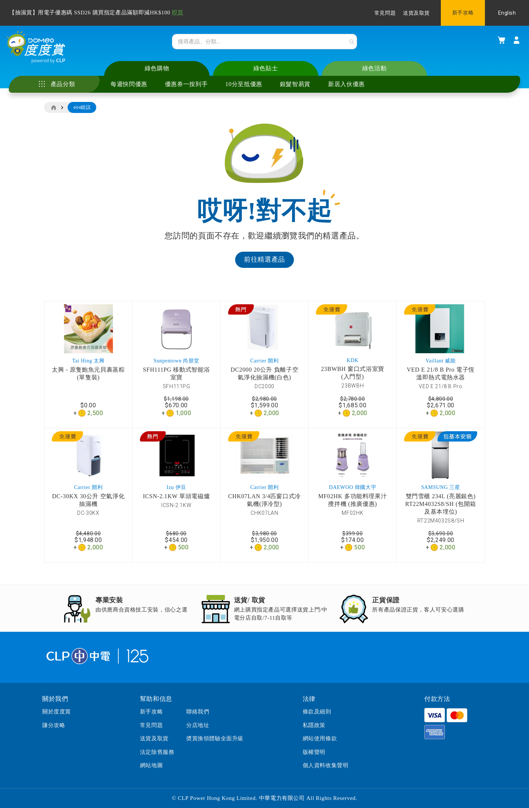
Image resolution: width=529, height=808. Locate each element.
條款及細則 (317, 712)
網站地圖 (151, 765)
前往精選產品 (264, 265)
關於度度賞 (56, 712)
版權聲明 (314, 752)
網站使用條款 (320, 738)
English (507, 13)
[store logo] (42, 52)
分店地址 (197, 725)
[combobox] (264, 44)
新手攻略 (463, 12)
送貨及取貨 (416, 13)
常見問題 (385, 13)
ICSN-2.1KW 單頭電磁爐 (176, 502)
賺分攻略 (53, 725)
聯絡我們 (197, 712)
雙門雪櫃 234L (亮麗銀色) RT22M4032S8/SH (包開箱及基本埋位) (440, 510)
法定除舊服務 (157, 752)
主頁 (53, 114)
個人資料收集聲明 (326, 765)
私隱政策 (314, 725)
